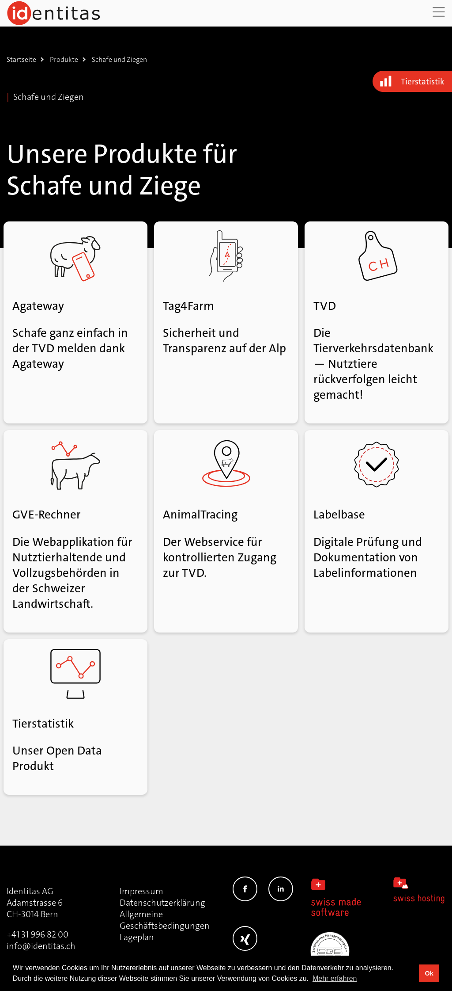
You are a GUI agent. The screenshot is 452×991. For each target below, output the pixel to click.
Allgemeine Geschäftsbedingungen (165, 919)
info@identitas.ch (41, 946)
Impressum (141, 891)
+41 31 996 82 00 (37, 934)
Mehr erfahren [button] (335, 978)
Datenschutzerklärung (162, 902)
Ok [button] (429, 973)
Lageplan (137, 937)
